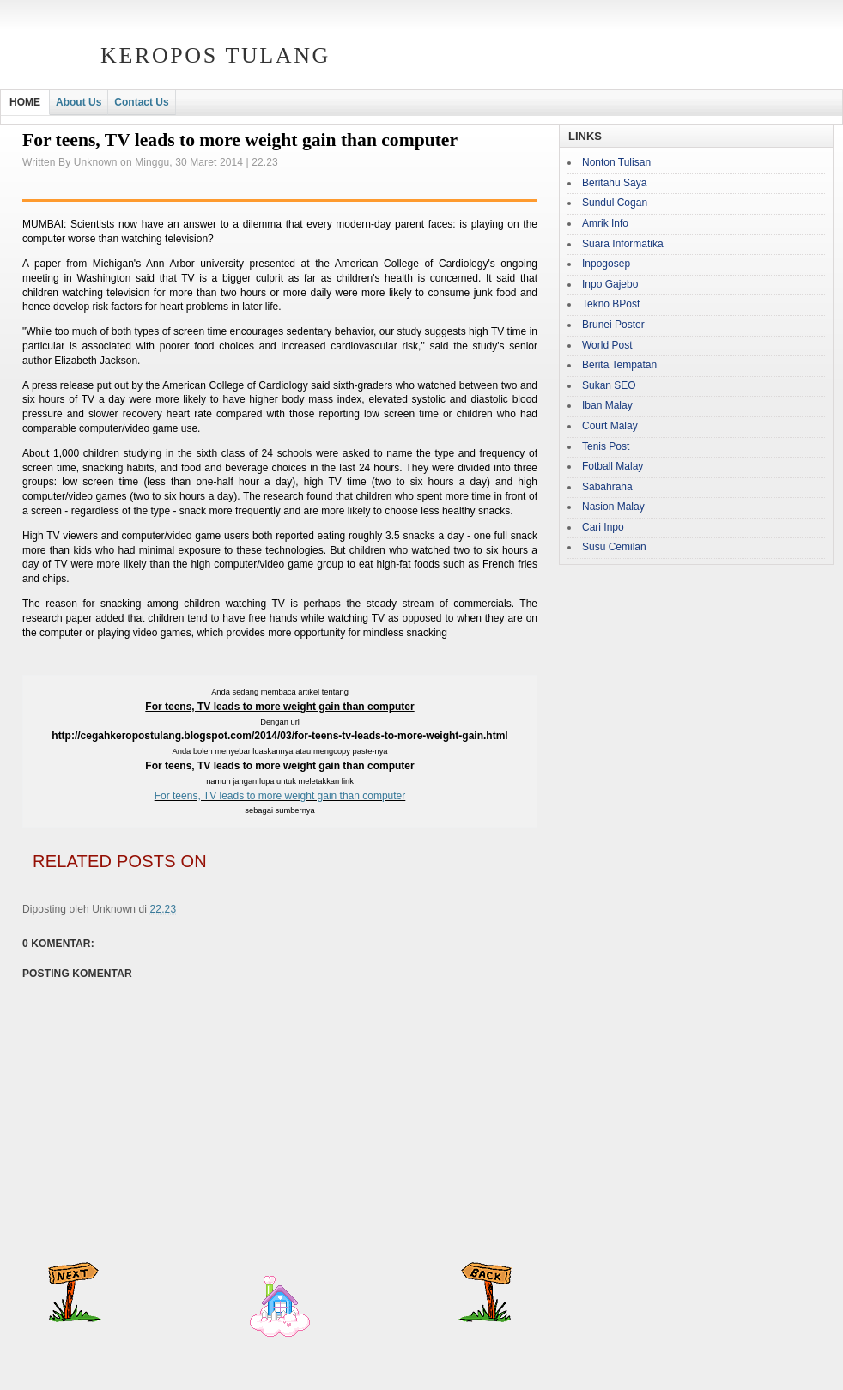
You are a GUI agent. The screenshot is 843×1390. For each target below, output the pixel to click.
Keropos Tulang (215, 55)
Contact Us (141, 102)
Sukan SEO (609, 385)
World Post (607, 345)
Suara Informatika (623, 244)
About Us (78, 102)
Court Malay (610, 426)
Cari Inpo (603, 527)
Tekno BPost (611, 304)
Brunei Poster (613, 325)
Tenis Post (605, 446)
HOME (24, 102)
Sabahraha (607, 487)
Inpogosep (606, 264)
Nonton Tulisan (616, 162)
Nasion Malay (613, 507)
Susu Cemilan (614, 547)
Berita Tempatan (619, 365)
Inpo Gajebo (610, 284)
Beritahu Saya (614, 183)
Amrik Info (605, 223)
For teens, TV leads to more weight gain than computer (280, 796)
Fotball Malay (612, 466)
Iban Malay (607, 405)
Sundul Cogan (614, 203)
